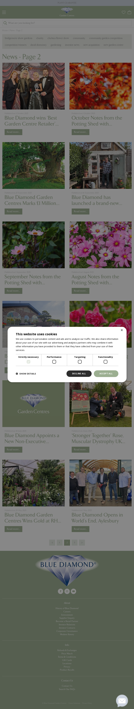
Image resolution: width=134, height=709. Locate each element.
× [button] (122, 330)
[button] (26, 373)
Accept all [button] (106, 373)
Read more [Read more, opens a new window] (31, 350)
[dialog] (67, 354)
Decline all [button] (79, 373)
